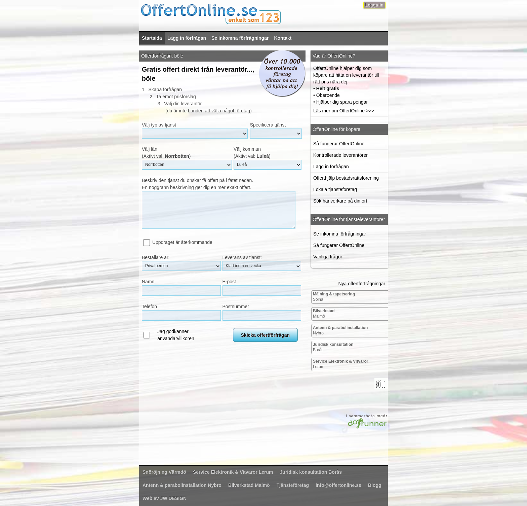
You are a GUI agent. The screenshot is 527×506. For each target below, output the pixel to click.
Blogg (374, 485)
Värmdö (164, 472)
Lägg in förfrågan (186, 38)
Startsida (152, 38)
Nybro (340, 330)
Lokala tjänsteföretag (335, 189)
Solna (334, 297)
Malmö (324, 314)
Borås (333, 347)
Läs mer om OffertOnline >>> (343, 110)
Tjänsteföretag (293, 485)
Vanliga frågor (327, 256)
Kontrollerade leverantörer (340, 155)
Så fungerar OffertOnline (338, 143)
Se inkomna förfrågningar (240, 38)
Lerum (340, 364)
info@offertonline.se (338, 485)
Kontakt (282, 38)
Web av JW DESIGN (165, 498)
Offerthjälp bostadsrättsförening (346, 178)
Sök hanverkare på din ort (340, 201)
